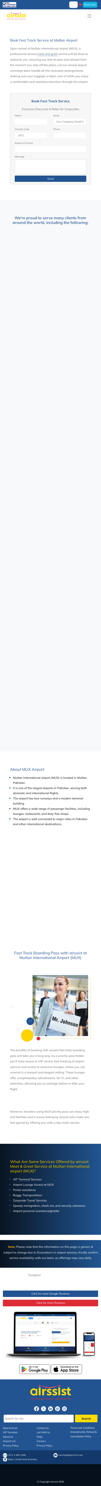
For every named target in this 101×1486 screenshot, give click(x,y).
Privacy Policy (11, 1445)
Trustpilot (34, 1275)
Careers (41, 1441)
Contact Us (43, 1427)
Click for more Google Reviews (50, 1293)
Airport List (9, 1441)
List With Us (43, 1432)
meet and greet (47, 54)
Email (56, 115)
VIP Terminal (10, 1432)
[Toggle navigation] (89, 15)
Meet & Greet (10, 1427)
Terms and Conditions (82, 1427)
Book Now (90, 4)
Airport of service (24, 142)
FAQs (40, 1436)
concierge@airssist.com (70, 1455)
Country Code (22, 129)
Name (18, 115)
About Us (8, 1436)
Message (19, 156)
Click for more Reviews (50, 1303)
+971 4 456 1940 (17, 1455)
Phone (56, 129)
